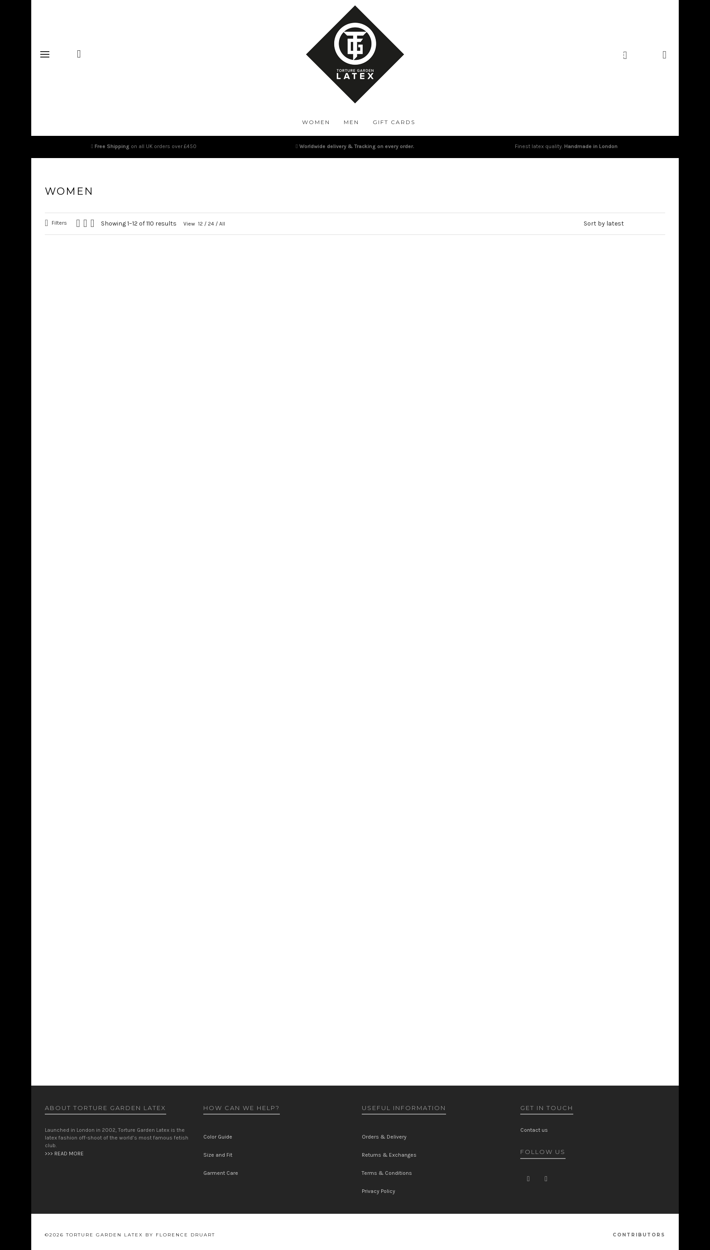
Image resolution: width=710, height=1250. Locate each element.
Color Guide (217, 1137)
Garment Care (220, 1173)
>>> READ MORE (64, 1153)
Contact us (534, 1130)
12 (200, 224)
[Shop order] (624, 224)
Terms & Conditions (387, 1173)
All (222, 224)
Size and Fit (217, 1155)
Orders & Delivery (384, 1137)
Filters (59, 223)
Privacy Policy (378, 1191)
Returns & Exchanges (389, 1155)
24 (211, 224)
